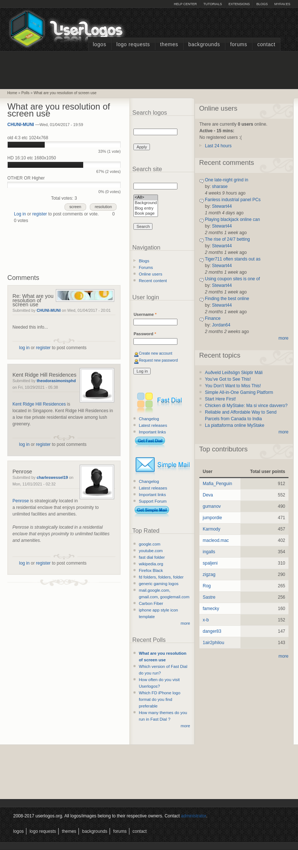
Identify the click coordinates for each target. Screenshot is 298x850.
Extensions (239, 4)
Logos (99, 44)
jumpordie (212, 517)
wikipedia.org (151, 564)
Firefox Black (151, 570)
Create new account (155, 353)
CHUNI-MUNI (20, 124)
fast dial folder (152, 557)
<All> (146, 197)
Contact (266, 44)
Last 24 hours (218, 145)
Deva (208, 495)
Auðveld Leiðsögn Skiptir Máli (233, 372)
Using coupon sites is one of (232, 278)
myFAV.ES (282, 4)
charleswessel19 (52, 477)
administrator (193, 815)
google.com (150, 544)
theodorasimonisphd (56, 380)
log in (24, 347)
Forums (238, 44)
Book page (146, 214)
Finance (213, 318)
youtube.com (151, 550)
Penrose (22, 471)
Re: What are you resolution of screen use (33, 300)
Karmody (211, 529)
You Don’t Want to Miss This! (233, 385)
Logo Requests (133, 44)
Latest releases (153, 425)
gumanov (212, 506)
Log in (20, 214)
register (39, 214)
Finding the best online (227, 298)
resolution (103, 206)
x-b (206, 619)
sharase (220, 186)
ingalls (209, 551)
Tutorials (212, 4)
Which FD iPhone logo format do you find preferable (159, 699)
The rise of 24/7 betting (227, 239)
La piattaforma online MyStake (234, 425)
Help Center (185, 4)
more (185, 623)
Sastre (209, 597)
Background (146, 203)
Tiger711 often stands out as (233, 259)
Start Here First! (220, 399)
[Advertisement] (149, 69)
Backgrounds (204, 44)
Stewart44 (222, 206)
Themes (169, 44)
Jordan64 (221, 325)
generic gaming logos (159, 583)
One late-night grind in (226, 179)
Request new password (158, 360)
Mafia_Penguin (217, 483)
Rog (207, 585)
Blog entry (146, 208)
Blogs (262, 4)
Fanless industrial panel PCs (233, 199)
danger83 (212, 631)
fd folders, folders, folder (161, 577)
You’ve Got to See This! (228, 379)
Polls (25, 93)
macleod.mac (216, 540)
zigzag (209, 574)
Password (144, 334)
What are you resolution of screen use (65, 93)
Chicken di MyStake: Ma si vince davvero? (246, 405)
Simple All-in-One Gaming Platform (239, 392)
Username (145, 314)
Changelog (149, 419)
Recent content (153, 280)
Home (12, 93)
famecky (211, 608)
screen (75, 206)
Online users (150, 274)
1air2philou (213, 642)
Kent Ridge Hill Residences (44, 375)
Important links (152, 432)
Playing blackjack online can (232, 219)
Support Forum (153, 501)
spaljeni (210, 563)
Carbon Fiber (151, 603)
